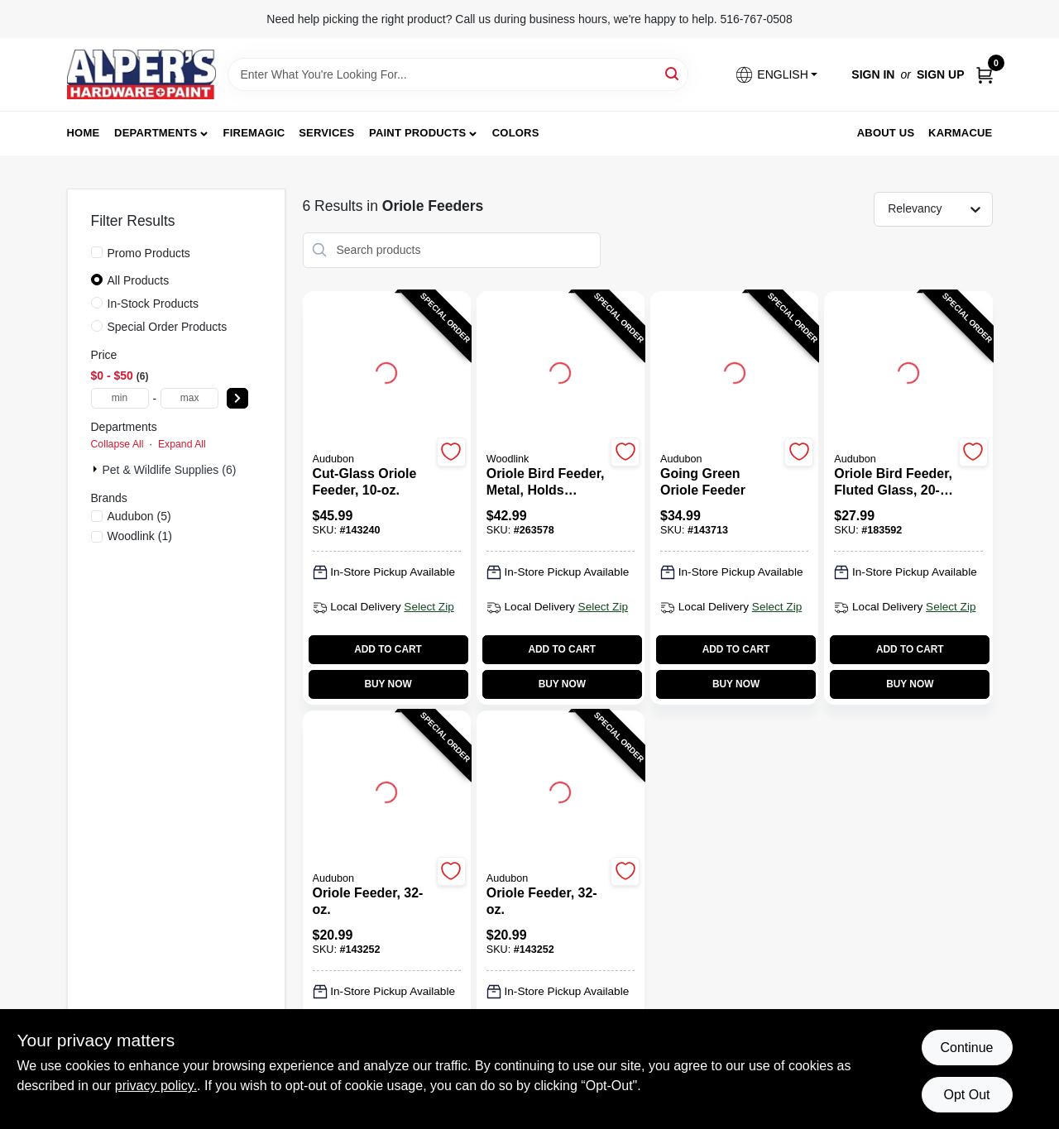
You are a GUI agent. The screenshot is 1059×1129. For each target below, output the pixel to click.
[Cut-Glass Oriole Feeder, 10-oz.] (372, 482)
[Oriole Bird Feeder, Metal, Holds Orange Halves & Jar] (546, 482)
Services (326, 133)
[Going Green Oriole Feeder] (719, 482)
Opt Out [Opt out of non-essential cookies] (966, 1095)
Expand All (182, 444)
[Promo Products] (97, 252)
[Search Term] (458, 74)
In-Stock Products (153, 303)
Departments (155, 133)
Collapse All (117, 444)
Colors (515, 133)
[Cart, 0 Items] (984, 75)
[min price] (120, 398)
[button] (776, 75)
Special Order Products (168, 327)
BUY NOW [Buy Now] (387, 684)
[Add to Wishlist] (451, 452)
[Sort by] (941, 208)
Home (83, 133)
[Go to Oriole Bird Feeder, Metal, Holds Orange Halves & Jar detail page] (560, 370)
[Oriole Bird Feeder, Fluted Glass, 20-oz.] (893, 482)
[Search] (673, 73)
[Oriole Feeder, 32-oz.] (372, 901)
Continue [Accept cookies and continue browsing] (966, 1047)
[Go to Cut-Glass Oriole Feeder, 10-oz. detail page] (386, 370)
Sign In (872, 74)
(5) (139, 516)
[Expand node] (96, 469)
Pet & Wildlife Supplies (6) (170, 469)
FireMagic (254, 133)
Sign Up (941, 74)
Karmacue (960, 133)
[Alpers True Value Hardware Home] (141, 74)
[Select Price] (237, 398)
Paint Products (417, 133)
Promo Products (149, 253)
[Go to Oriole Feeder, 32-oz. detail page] (386, 790)
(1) (140, 536)
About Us (886, 133)
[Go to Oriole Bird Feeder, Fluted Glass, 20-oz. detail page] (908, 370)
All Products (139, 280)
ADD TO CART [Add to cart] (388, 649)
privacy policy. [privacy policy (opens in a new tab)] (156, 1086)
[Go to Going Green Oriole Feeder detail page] (734, 370)
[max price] (189, 398)
